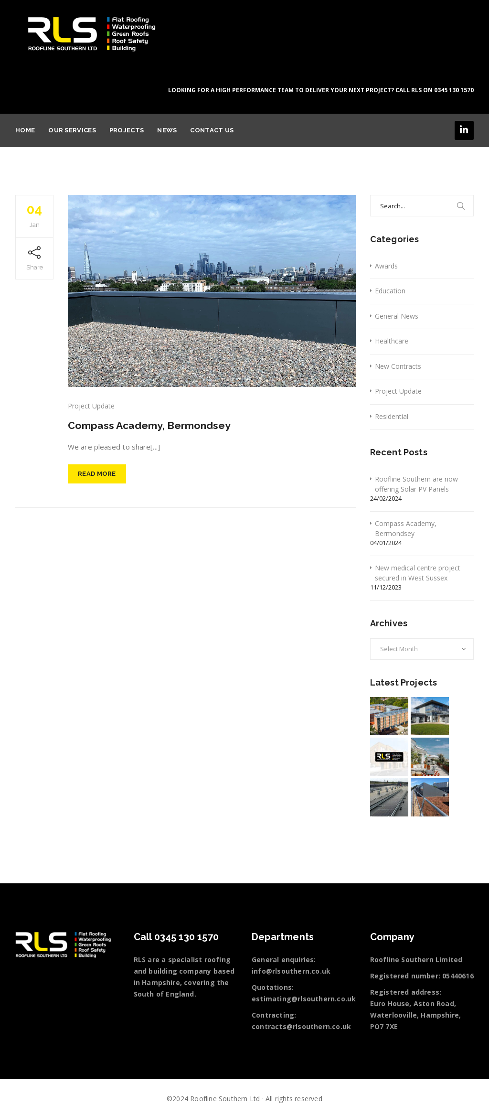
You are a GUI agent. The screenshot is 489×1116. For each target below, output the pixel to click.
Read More (97, 478)
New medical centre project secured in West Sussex (417, 572)
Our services (72, 130)
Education (390, 290)
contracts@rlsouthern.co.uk (301, 1026)
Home (25, 130)
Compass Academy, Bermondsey (158, 425)
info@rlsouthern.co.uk (291, 971)
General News (396, 316)
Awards (386, 265)
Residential (391, 416)
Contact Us (212, 130)
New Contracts (398, 366)
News (167, 130)
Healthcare (391, 340)
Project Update (91, 405)
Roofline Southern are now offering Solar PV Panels (416, 484)
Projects (126, 130)
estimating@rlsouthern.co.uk (304, 998)
